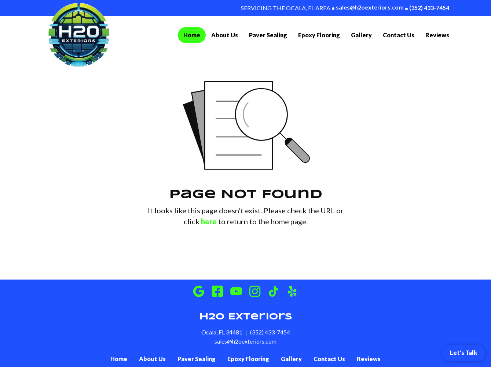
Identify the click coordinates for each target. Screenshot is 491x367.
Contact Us (398, 34)
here (209, 221)
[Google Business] (199, 291)
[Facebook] (217, 291)
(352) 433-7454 (427, 8)
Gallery (361, 34)
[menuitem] (192, 35)
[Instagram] (255, 291)
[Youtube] (236, 291)
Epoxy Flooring (319, 34)
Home (194, 34)
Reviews (437, 34)
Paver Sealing (268, 34)
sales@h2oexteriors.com (367, 7)
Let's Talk (463, 352)
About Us (224, 34)
